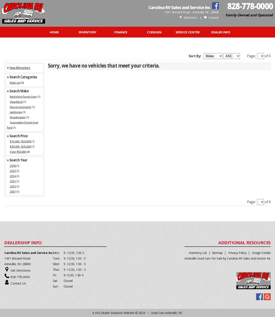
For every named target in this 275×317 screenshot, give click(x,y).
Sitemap (217, 253)
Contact (211, 17)
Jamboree (16, 112)
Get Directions (21, 270)
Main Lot (15, 83)
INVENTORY (87, 32)
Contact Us (18, 283)
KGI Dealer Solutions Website (114, 313)
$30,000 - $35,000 (20, 146)
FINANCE (120, 32)
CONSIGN (154, 32)
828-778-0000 (20, 277)
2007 (13, 191)
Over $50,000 (18, 152)
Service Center (188, 32)
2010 (13, 186)
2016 (13, 171)
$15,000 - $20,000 (20, 141)
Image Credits (261, 253)
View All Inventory (19, 67)
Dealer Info (220, 32)
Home (54, 32)
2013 (13, 181)
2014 (13, 176)
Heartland (16, 102)
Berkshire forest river (23, 97)
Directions (188, 17)
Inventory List (198, 253)
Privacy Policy (237, 253)
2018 (13, 166)
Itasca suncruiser (20, 107)
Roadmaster (17, 117)
